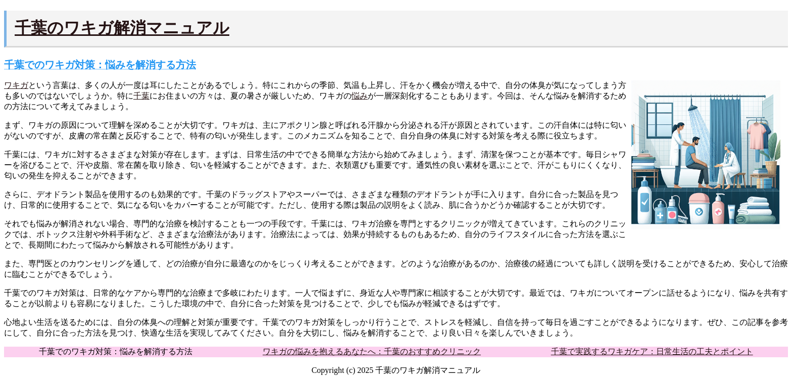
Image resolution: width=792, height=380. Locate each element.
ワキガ (16, 85)
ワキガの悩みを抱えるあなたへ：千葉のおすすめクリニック (372, 351)
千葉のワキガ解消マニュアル (122, 28)
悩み (360, 95)
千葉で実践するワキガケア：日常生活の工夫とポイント (652, 351)
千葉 (141, 95)
